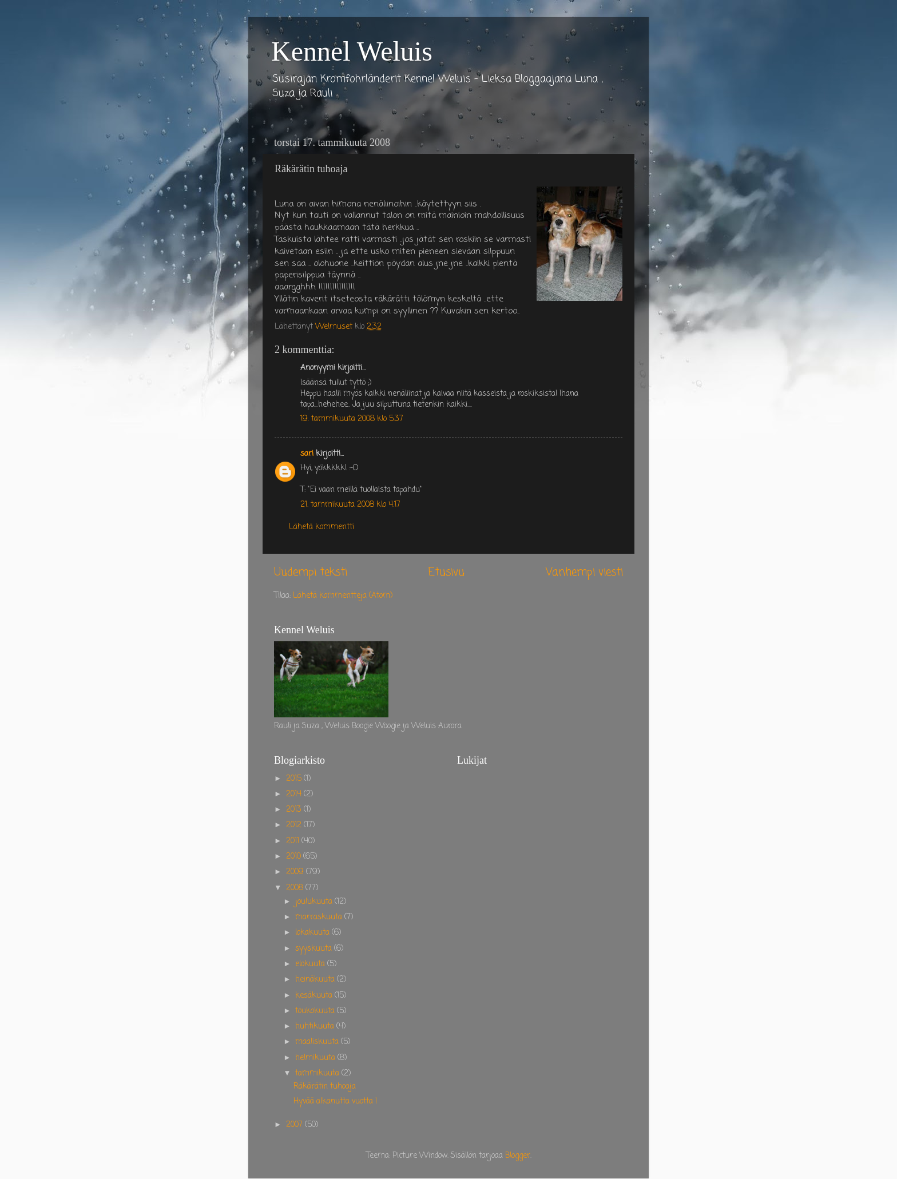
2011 (293, 841)
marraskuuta (319, 917)
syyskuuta (314, 949)
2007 (295, 1125)
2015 (295, 779)
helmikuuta (316, 1058)
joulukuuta (315, 902)
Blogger (517, 1156)
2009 (296, 872)
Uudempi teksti (310, 573)
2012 (295, 825)
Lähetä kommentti (321, 527)
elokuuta (311, 964)
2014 (295, 794)
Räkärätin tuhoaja (324, 1087)
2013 (295, 810)
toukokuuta (316, 1011)
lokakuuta (313, 933)
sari (306, 454)
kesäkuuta (315, 996)
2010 (294, 857)
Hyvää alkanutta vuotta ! (335, 1101)
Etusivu (446, 573)
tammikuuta (318, 1073)
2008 (295, 888)
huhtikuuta (315, 1027)
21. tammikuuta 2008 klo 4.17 (350, 505)
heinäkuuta (316, 980)
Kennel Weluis (351, 51)
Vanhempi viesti (584, 573)
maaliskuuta (318, 1042)
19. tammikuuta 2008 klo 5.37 (351, 419)
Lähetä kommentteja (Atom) (342, 596)
